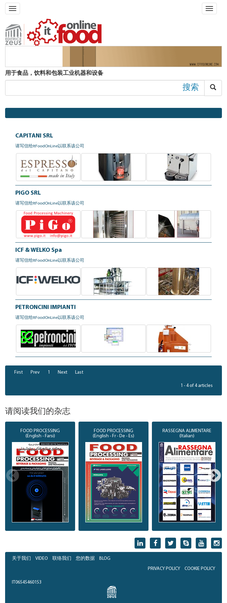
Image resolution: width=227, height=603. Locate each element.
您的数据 (85, 558)
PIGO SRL (28, 193)
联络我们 (61, 558)
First (18, 372)
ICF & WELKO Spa (38, 250)
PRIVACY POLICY (164, 568)
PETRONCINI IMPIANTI (45, 307)
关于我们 (21, 558)
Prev (35, 372)
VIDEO (41, 558)
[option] (40, 476)
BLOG (104, 558)
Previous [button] (12, 476)
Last (79, 372)
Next (62, 372)
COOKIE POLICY (200, 568)
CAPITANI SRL (34, 136)
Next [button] (214, 476)
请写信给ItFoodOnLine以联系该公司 (49, 146)
